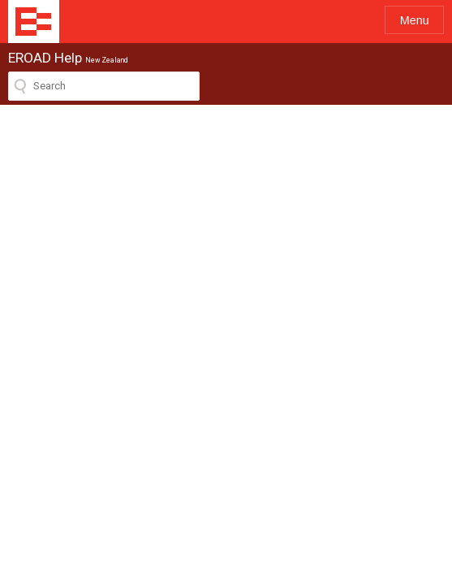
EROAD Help (33, 21)
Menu (414, 20)
